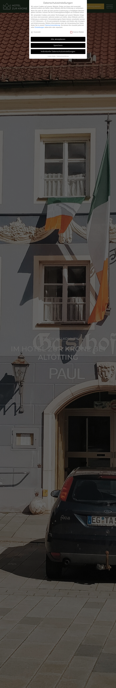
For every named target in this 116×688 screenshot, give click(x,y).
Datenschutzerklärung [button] (63, 56)
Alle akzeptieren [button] (58, 39)
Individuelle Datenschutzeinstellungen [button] (58, 51)
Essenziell (36, 32)
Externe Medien (77, 32)
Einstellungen (39, 27)
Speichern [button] (58, 45)
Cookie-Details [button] (52, 56)
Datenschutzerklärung (52, 25)
